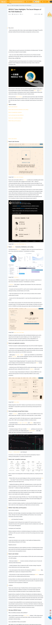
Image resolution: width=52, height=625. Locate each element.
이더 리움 (14, 356)
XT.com (28, 429)
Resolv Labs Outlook (12, 138)
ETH (35, 90)
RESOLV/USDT (32, 430)
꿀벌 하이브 (15, 1)
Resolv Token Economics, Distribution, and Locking (18, 109)
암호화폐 (31, 369)
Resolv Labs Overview (13, 106)
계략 (10, 1)
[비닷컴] (50, 610)
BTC (40, 90)
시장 (9, 519)
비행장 (21, 354)
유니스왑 (17, 354)
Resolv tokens (18, 96)
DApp (13, 1)
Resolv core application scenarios (15, 112)
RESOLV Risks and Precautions (14, 120)
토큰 (13, 247)
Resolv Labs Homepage (18, 177)
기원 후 (21, 1)
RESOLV (18, 249)
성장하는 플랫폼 (18, 1)
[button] (22, 31)
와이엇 (21, 14)
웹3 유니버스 (8, 1)
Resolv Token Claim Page (18, 332)
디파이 (24, 179)
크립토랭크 (16, 277)
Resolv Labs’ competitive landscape (15, 118)
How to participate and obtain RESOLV (16, 115)
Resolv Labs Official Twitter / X (20, 244)
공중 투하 (11, 284)
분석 (10, 5)
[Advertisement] (26, 22)
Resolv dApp (16, 402)
